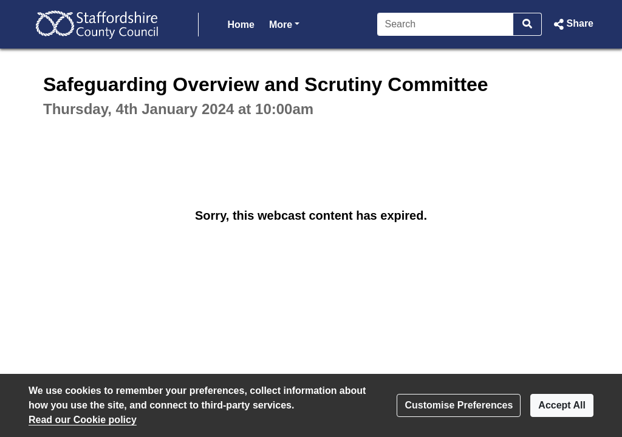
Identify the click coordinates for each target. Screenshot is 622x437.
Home (241, 24)
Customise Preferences (459, 405)
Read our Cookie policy (83, 420)
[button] (572, 24)
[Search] (445, 24)
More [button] (284, 23)
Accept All (562, 405)
